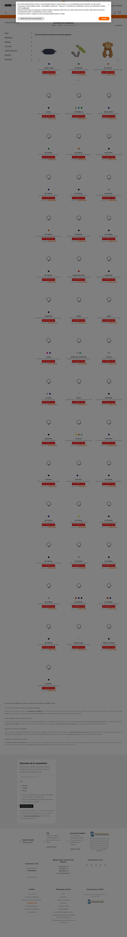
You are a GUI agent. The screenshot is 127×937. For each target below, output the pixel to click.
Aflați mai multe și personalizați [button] (31, 18)
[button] (108, 4)
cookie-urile (25, 8)
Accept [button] (104, 18)
